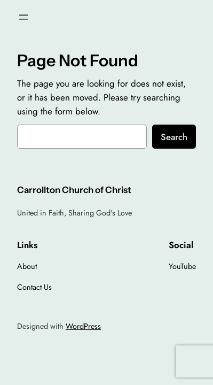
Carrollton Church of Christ (74, 189)
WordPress (83, 326)
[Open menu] (23, 17)
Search (174, 136)
